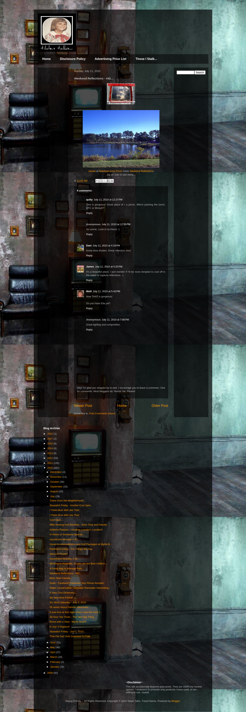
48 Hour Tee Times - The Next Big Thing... (73, 617)
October (55, 481)
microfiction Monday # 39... (64, 558)
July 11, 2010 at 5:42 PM (106, 291)
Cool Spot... (56, 519)
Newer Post (83, 406)
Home (46, 58)
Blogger (175, 701)
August (54, 491)
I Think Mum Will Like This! (64, 510)
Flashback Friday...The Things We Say (71, 549)
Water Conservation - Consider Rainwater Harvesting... (80, 587)
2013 (50, 453)
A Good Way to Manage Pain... (67, 568)
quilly (89, 199)
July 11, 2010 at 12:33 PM (116, 224)
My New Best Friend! (61, 597)
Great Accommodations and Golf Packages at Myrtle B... (81, 544)
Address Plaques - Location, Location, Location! (76, 529)
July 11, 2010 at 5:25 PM (108, 266)
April (53, 652)
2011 (50, 463)
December (56, 472)
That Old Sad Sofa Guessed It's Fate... (71, 636)
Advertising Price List (110, 58)
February (55, 662)
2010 (50, 467)
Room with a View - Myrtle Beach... (69, 621)
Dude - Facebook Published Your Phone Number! (77, 583)
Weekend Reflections (141, 171)
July (52, 496)
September (56, 486)
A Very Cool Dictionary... (63, 592)
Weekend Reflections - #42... (66, 573)
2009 (50, 672)
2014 (50, 448)
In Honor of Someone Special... (67, 534)
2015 (50, 443)
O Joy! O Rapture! (60, 626)
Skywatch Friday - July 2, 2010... (68, 631)
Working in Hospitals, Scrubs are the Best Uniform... (78, 563)
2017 (50, 438)
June (53, 642)
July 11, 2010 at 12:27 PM (108, 199)
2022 (50, 433)
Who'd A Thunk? (59, 554)
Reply (89, 213)
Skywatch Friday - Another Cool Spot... (71, 505)
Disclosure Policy (72, 58)
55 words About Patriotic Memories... (70, 607)
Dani (89, 245)
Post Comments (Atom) (102, 413)
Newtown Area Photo (110, 171)
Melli (89, 291)
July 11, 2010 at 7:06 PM (115, 319)
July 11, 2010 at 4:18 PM (106, 245)
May (53, 647)
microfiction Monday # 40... (64, 539)
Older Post (160, 406)
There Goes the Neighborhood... (67, 500)
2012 (50, 458)
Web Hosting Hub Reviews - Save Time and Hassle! (78, 524)
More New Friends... (61, 578)
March (54, 657)
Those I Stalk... (146, 58)
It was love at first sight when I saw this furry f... (76, 612)
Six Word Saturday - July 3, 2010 (68, 602)
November (56, 476)
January (55, 666)
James (92, 171)
